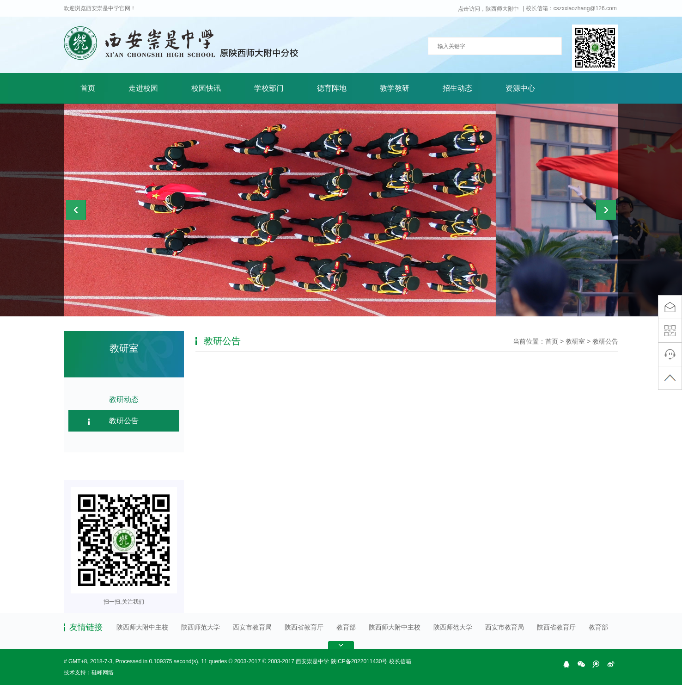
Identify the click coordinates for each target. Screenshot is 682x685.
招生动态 (457, 88)
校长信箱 (400, 661)
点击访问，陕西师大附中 (488, 9)
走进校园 (143, 88)
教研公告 (124, 421)
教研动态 (124, 399)
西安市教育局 (252, 627)
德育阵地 (332, 88)
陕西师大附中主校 (142, 627)
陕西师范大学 (200, 627)
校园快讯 (206, 88)
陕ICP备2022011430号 (359, 661)
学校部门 (269, 88)
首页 (87, 88)
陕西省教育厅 (304, 627)
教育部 (346, 627)
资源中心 (520, 88)
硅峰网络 (102, 672)
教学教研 (394, 88)
